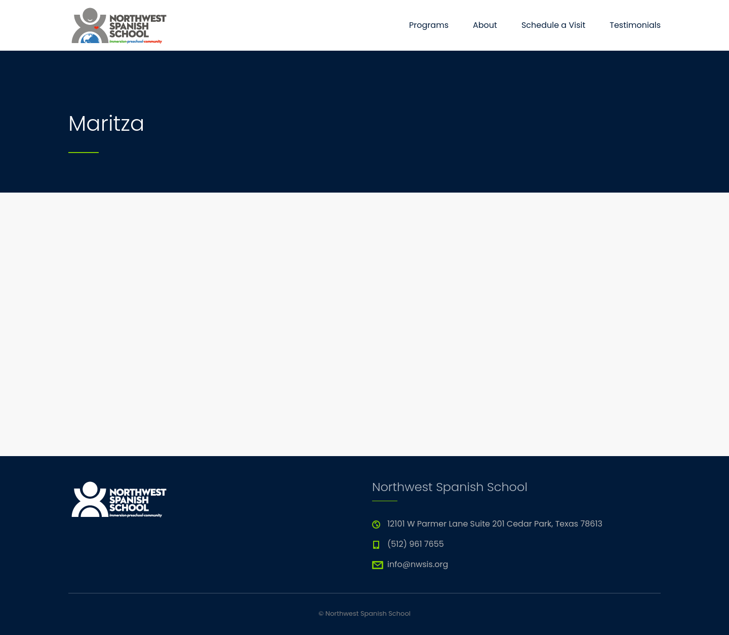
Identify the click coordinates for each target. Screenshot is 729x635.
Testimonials (635, 25)
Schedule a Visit (553, 25)
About (485, 25)
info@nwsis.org (417, 564)
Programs (429, 25)
